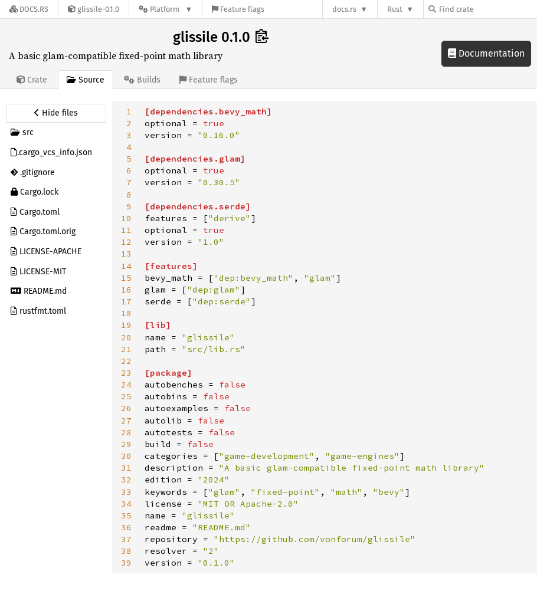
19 (126, 325)
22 (126, 361)
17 (126, 301)
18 (126, 313)
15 (126, 277)
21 (126, 349)
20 (126, 337)
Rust (394, 9)
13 (126, 253)
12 (126, 242)
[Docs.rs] (29, 9)
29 (126, 444)
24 (126, 384)
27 (126, 420)
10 (126, 218)
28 (126, 432)
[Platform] (165, 9)
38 (126, 551)
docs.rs (344, 9)
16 (126, 289)
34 (126, 503)
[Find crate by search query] (487, 9)
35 (126, 515)
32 (126, 479)
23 (126, 372)
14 (126, 266)
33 (126, 492)
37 (126, 539)
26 (126, 408)
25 (126, 396)
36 (126, 527)
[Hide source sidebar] (56, 113)
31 (126, 467)
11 (126, 230)
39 (126, 562)
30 (126, 456)
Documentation (486, 53)
